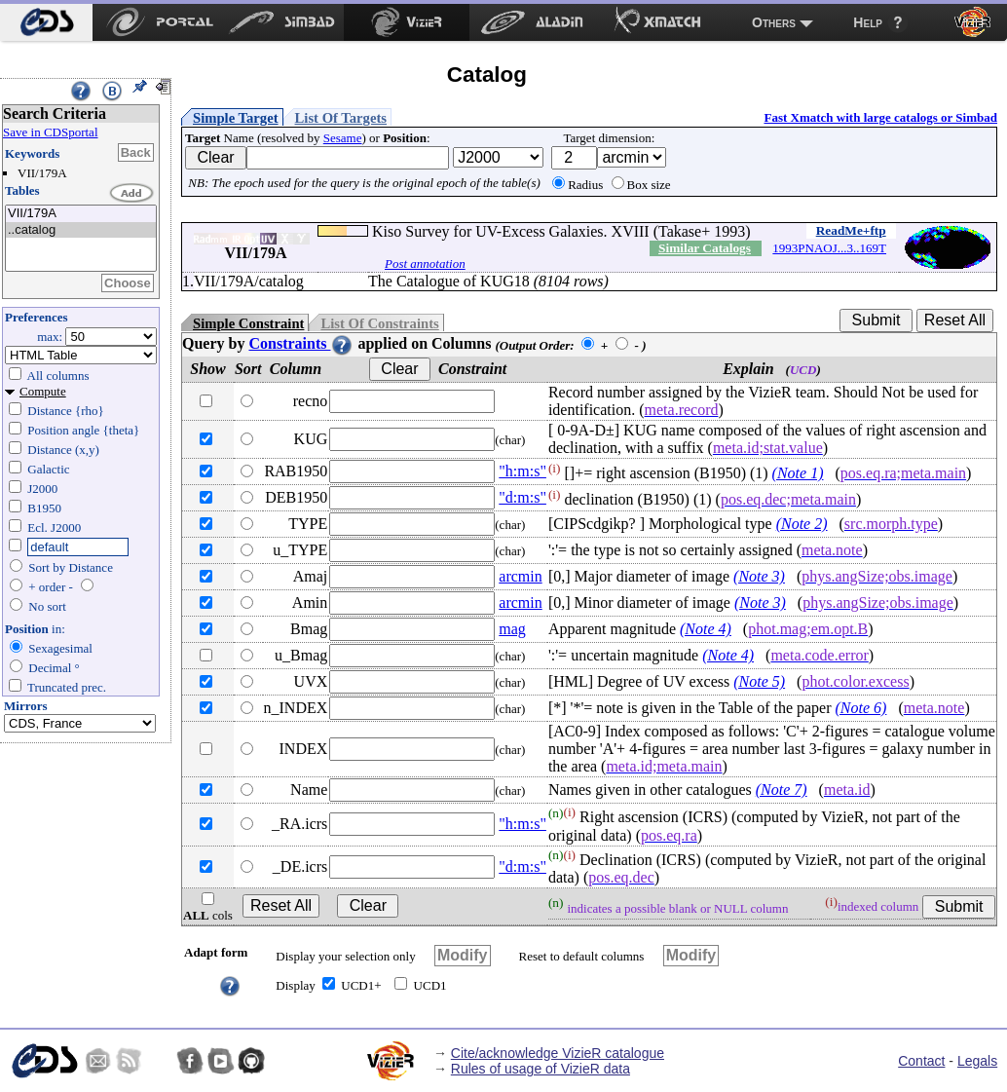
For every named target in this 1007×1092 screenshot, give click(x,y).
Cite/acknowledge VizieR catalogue (557, 1053)
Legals (977, 1061)
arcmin (520, 576)
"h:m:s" (522, 471)
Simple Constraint (248, 323)
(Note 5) (759, 681)
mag (512, 629)
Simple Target (236, 118)
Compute (42, 391)
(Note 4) (705, 629)
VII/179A (81, 214)
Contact (921, 1061)
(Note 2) (802, 523)
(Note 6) (861, 707)
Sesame (342, 138)
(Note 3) (759, 576)
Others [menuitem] (774, 22)
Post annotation (425, 263)
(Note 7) (781, 789)
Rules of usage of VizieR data (540, 1068)
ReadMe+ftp (851, 230)
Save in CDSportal (50, 132)
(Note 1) (798, 473)
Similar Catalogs (704, 248)
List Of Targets (341, 118)
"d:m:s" (522, 497)
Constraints (301, 343)
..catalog (81, 230)
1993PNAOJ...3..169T (829, 248)
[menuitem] (46, 22)
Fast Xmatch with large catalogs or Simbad (880, 117)
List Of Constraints (379, 323)
